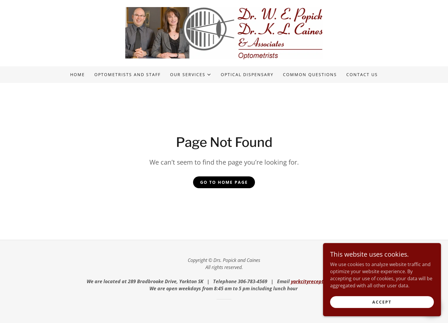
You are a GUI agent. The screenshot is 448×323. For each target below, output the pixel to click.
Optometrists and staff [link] (127, 74)
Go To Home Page (224, 182)
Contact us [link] (362, 74)
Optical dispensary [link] (247, 74)
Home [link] (77, 74)
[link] (224, 32)
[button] (190, 74)
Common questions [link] (310, 74)
